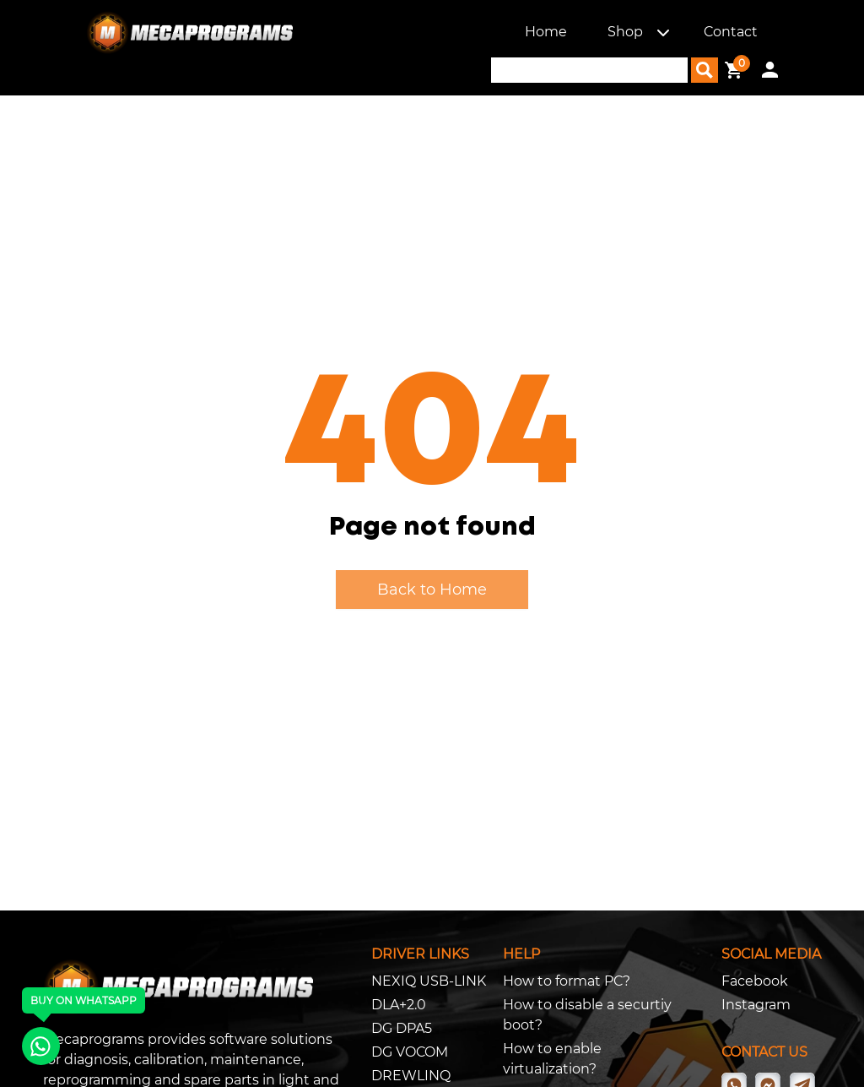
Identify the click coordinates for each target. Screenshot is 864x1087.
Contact (731, 32)
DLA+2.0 (398, 1005)
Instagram (756, 1005)
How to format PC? (566, 981)
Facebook (754, 981)
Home (546, 32)
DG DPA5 (401, 1028)
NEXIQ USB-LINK (428, 981)
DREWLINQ (411, 1076)
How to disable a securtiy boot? (587, 1015)
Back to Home (432, 589)
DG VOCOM (409, 1052)
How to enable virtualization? (552, 1059)
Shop (625, 32)
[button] (663, 32)
